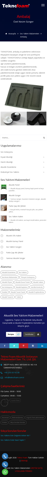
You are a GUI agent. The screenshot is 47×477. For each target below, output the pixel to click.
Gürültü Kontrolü (37, 287)
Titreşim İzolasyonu (28, 277)
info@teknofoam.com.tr (14, 377)
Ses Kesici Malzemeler (9, 277)
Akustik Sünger (15, 195)
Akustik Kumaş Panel (12, 241)
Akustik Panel (14, 185)
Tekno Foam (22, 457)
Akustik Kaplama (21, 287)
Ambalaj (23, 37)
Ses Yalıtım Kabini (16, 216)
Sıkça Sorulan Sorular (17, 422)
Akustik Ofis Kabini (11, 235)
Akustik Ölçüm (7, 282)
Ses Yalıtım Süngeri (11, 247)
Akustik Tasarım (7, 297)
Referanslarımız (17, 417)
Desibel (4, 292)
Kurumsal (5, 417)
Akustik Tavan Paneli (18, 292)
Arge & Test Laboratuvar (35, 417)
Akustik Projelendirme (36, 292)
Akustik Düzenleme (8, 272)
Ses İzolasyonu (7, 287)
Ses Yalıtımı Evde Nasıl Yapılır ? (13, 440)
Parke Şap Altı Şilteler (17, 206)
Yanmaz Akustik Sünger (13, 258)
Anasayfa (10, 33)
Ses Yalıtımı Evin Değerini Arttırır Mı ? (15, 435)
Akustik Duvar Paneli (22, 282)
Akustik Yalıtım (38, 282)
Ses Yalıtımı (23, 272)
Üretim (4, 422)
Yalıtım (19, 297)
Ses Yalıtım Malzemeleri (29, 33)
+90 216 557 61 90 (11, 372)
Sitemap (24, 460)
